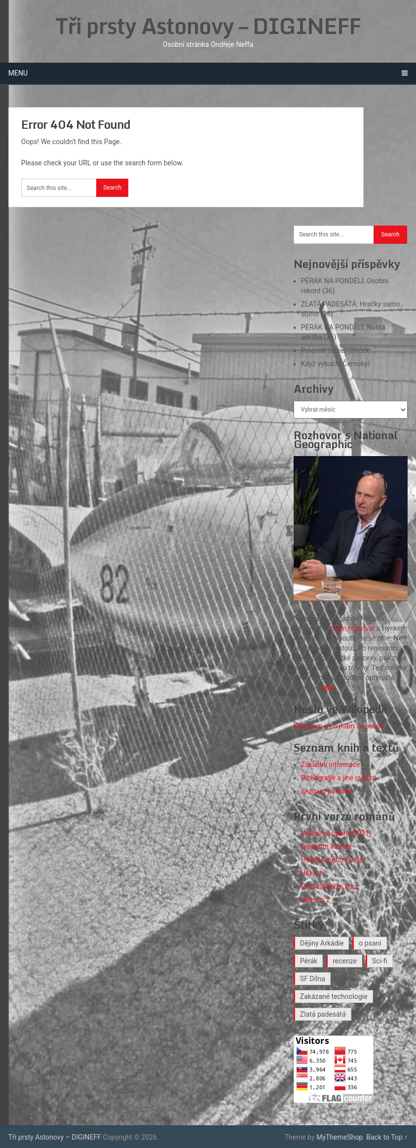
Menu (18, 73)
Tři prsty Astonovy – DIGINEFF (208, 25)
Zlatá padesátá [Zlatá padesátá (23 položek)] (323, 1014)
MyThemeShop (339, 1137)
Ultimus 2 (315, 900)
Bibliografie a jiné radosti (339, 778)
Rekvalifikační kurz (329, 886)
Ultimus (313, 873)
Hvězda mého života (332, 860)
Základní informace (330, 764)
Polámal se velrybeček (335, 350)
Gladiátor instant (326, 846)
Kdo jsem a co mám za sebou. (340, 726)
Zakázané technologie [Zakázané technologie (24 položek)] (334, 996)
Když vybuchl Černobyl (335, 364)
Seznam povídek (326, 791)
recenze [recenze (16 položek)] (345, 961)
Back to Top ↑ (387, 1137)
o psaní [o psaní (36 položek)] (370, 943)
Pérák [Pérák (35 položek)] (308, 961)
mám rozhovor (353, 628)
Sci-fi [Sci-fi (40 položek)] (379, 961)
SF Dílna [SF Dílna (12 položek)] (312, 979)
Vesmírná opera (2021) (336, 833)
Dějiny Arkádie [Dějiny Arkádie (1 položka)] (322, 943)
